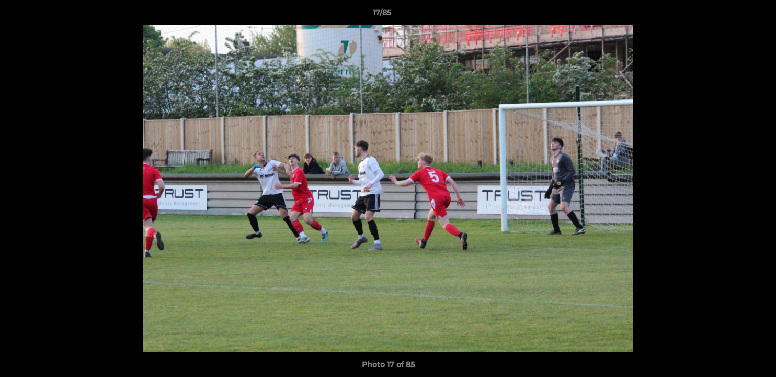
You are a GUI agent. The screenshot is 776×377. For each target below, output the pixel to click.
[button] (732, 15)
